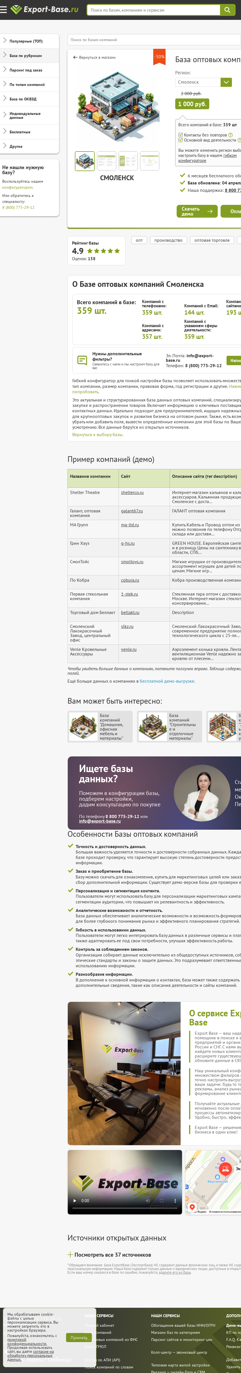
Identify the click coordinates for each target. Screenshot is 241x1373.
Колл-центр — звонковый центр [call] (179, 1352)
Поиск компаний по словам (109, 1367)
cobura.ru (130, 580)
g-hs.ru (128, 543)
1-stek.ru (129, 594)
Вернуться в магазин (97, 57)
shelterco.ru (132, 492)
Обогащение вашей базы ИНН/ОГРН (183, 1325)
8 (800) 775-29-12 (18, 207)
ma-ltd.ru (130, 524)
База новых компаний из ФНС (111, 1340)
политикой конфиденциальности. (27, 1341)
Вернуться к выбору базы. (97, 434)
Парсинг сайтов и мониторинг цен (181, 1340)
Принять (79, 1337)
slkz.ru (127, 626)
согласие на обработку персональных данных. (30, 1355)
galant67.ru (132, 511)
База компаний (98, 1332)
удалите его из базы (175, 1272)
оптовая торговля (212, 240)
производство (169, 240)
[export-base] (45, 10)
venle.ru (129, 649)
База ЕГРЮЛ (95, 1347)
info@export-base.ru (190, 358)
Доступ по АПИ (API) (102, 1360)
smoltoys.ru (132, 561)
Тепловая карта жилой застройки (180, 1365)
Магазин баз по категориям (175, 1332)
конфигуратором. (17, 187)
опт (139, 240)
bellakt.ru (130, 612)
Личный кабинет (99, 1325)
